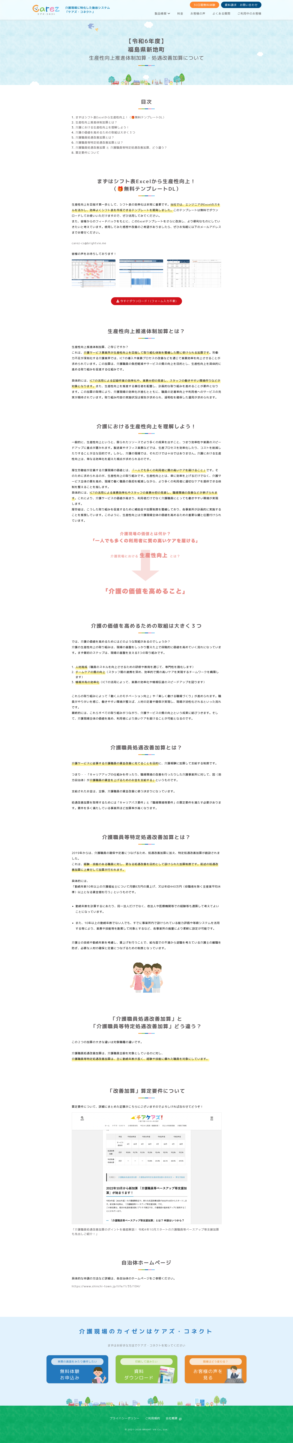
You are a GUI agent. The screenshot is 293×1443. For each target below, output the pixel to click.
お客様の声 (197, 13)
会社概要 (172, 1418)
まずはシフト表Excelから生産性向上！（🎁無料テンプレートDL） (120, 117)
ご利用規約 (152, 1418)
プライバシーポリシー (125, 1418)
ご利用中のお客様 (249, 13)
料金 (180, 13)
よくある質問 (221, 13)
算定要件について (87, 153)
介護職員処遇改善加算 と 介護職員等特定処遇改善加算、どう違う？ (121, 148)
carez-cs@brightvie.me (89, 243)
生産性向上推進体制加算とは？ (96, 122)
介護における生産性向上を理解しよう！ (102, 127)
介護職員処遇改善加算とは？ (94, 137)
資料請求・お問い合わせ (241, 5)
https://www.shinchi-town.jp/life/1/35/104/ (106, 1286)
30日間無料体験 (204, 5)
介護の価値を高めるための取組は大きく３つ (105, 132)
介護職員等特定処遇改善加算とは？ (99, 143)
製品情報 (162, 13)
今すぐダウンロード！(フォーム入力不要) (146, 301)
